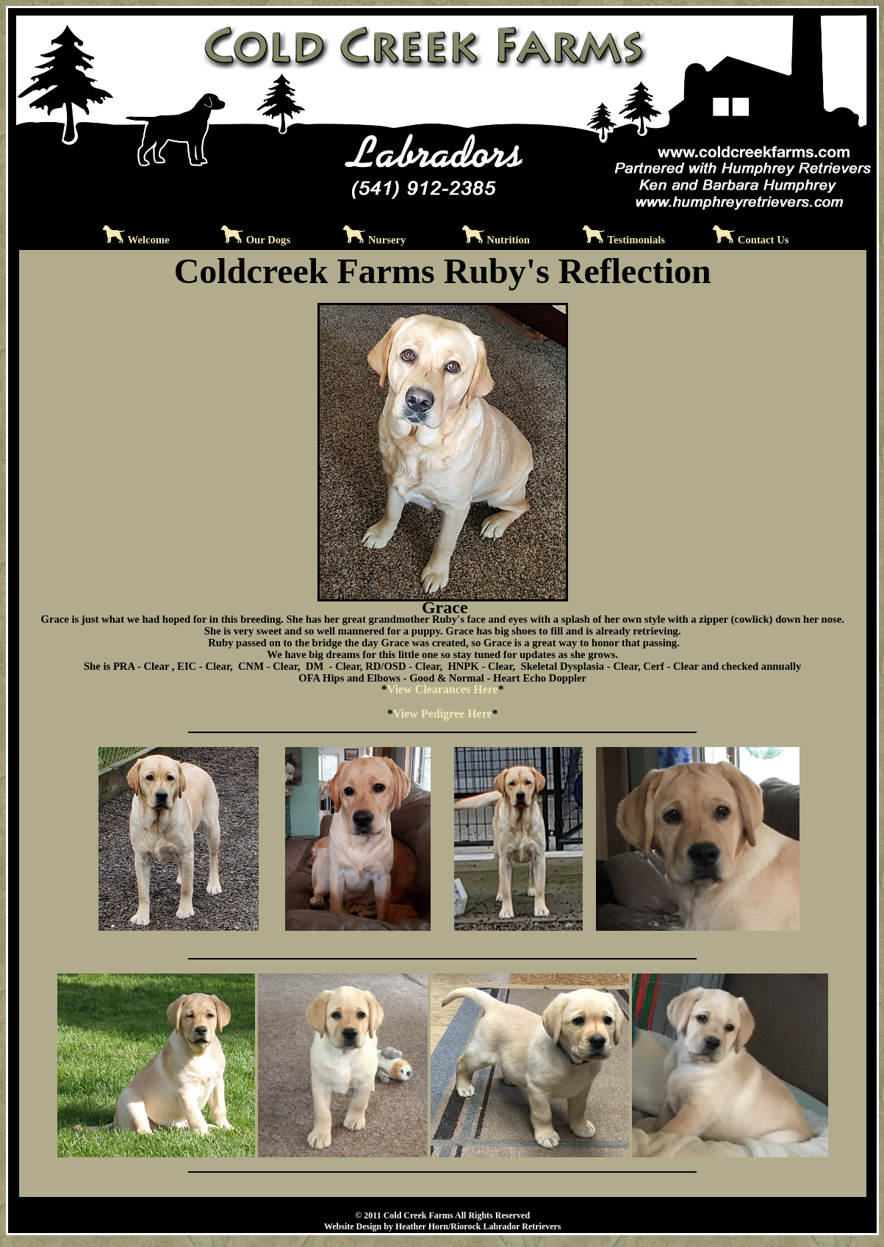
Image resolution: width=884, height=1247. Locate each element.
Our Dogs (268, 240)
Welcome (149, 240)
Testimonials (636, 240)
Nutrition (508, 240)
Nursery (387, 240)
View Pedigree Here (442, 713)
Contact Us (763, 240)
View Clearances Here (442, 689)
